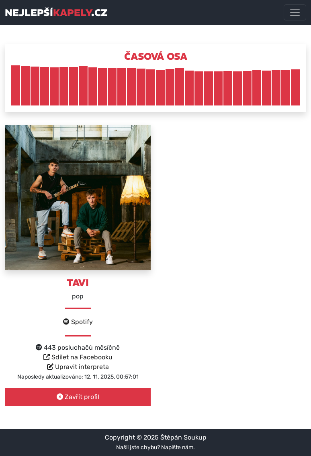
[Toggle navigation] (295, 12)
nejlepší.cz (56, 12)
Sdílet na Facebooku (78, 357)
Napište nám (177, 447)
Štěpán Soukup (183, 437)
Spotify (78, 322)
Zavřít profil (78, 397)
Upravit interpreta (78, 367)
